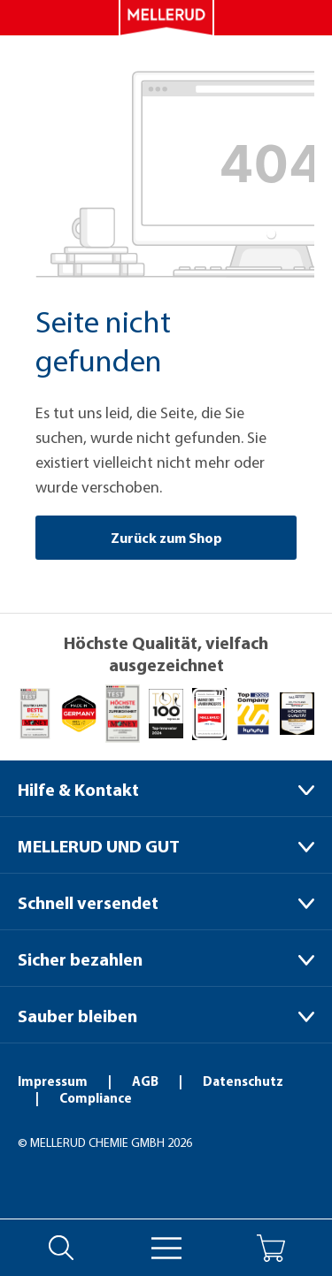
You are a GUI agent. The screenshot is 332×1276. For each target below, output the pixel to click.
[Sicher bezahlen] (166, 958)
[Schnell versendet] (166, 901)
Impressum (54, 1081)
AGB (146, 1081)
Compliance (95, 1097)
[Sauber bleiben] (166, 1015)
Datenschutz (243, 1081)
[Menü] (166, 1248)
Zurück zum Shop (166, 537)
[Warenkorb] (271, 1248)
